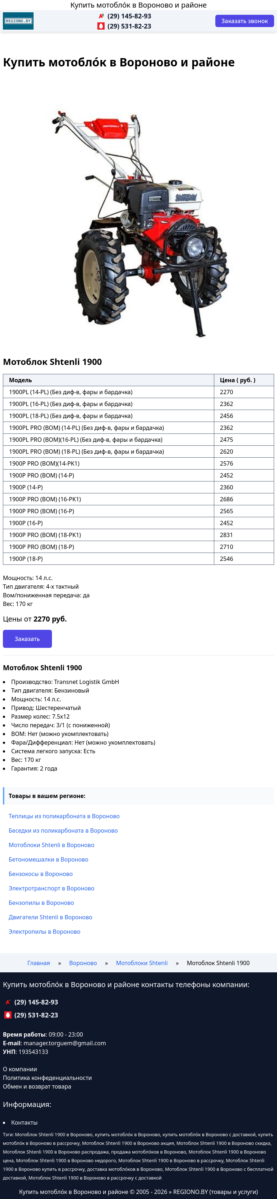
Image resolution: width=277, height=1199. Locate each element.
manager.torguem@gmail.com (64, 1043)
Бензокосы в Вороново (41, 874)
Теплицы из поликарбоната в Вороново (64, 816)
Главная (38, 963)
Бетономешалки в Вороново (48, 859)
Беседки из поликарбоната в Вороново (63, 830)
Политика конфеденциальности (47, 1078)
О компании (20, 1069)
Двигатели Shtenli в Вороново (50, 917)
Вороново (83, 963)
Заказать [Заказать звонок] (27, 639)
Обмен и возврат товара (37, 1086)
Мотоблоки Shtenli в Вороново (51, 845)
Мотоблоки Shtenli (142, 963)
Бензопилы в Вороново (41, 903)
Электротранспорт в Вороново (51, 888)
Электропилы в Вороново (44, 932)
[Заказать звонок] (244, 21)
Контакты (24, 1122)
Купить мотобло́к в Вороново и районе (138, 5)
